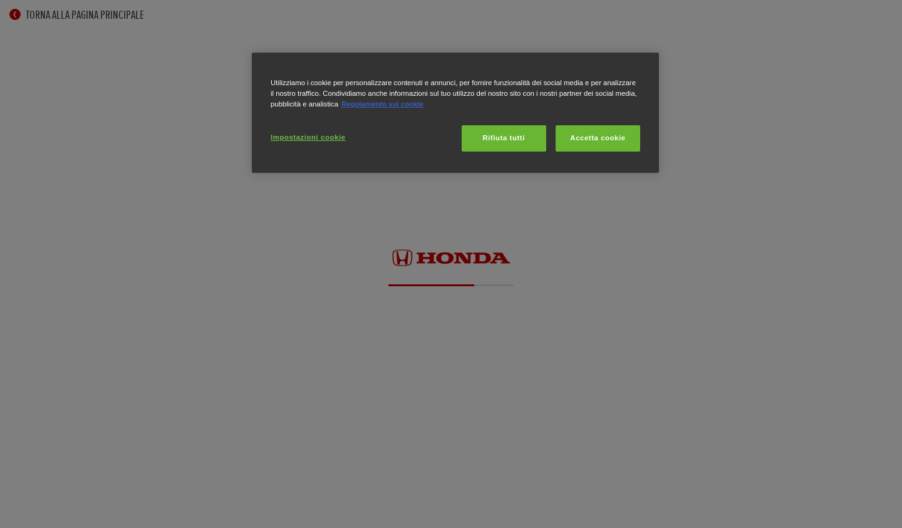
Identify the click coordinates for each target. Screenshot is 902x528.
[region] (455, 113)
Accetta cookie (597, 138)
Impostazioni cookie (308, 137)
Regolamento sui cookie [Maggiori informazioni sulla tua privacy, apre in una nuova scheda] (382, 104)
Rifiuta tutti (504, 138)
